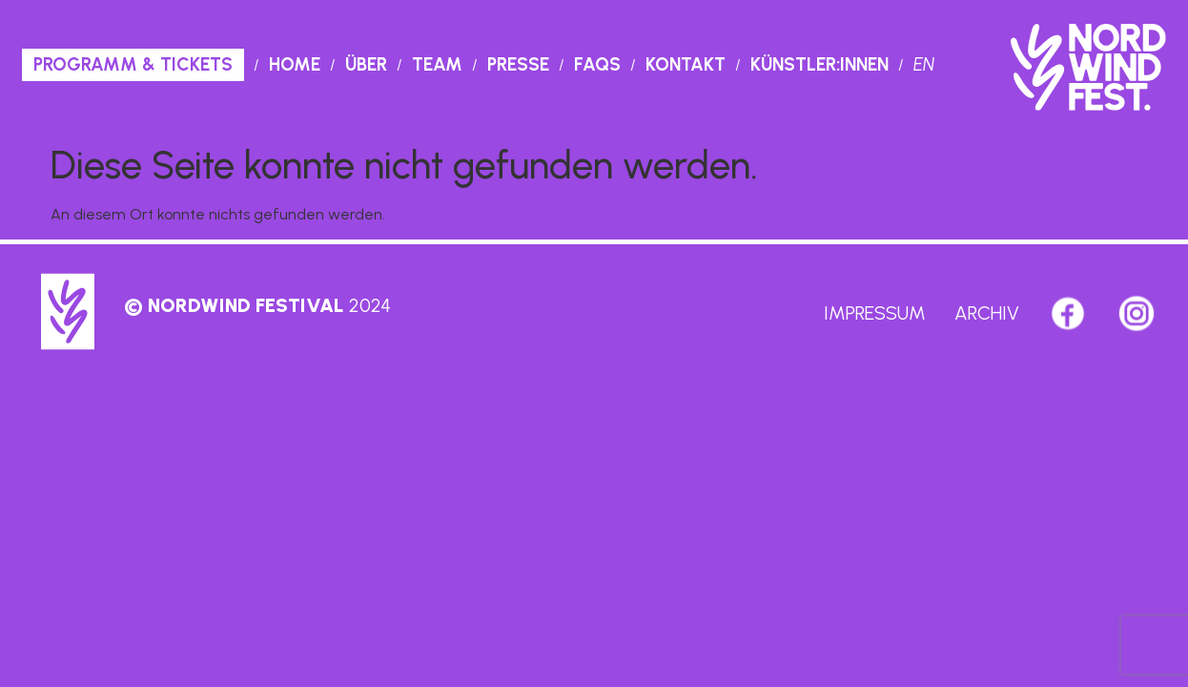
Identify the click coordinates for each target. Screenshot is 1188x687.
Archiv (986, 313)
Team (437, 64)
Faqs (597, 64)
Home (294, 64)
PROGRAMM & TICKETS (133, 64)
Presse (518, 64)
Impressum (875, 313)
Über (366, 64)
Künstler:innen (819, 64)
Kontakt (685, 64)
